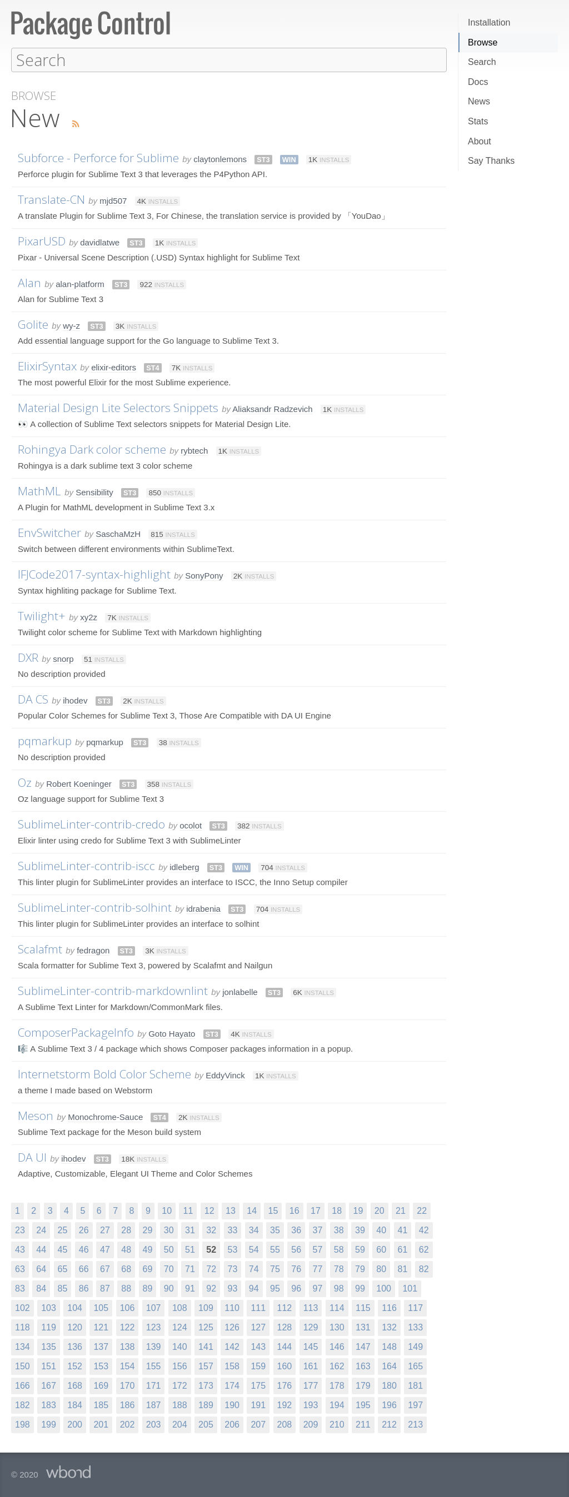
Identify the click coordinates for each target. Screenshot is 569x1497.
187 (153, 1404)
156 (179, 1365)
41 (403, 1229)
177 (310, 1385)
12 (209, 1210)
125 (205, 1327)
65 (63, 1268)
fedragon (93, 950)
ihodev (75, 700)
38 (339, 1229)
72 (211, 1268)
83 (20, 1288)
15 (273, 1210)
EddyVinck (225, 1074)
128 (284, 1327)
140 (179, 1346)
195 (363, 1404)
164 (389, 1365)
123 (153, 1327)
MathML (39, 490)
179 (363, 1385)
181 (415, 1385)
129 (310, 1327)
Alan (29, 282)
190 (231, 1404)
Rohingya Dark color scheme (92, 448)
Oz (25, 782)
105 (100, 1307)
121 (100, 1327)
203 (153, 1424)
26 (84, 1229)
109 (205, 1307)
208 (284, 1424)
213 (415, 1424)
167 (48, 1385)
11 (188, 1210)
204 (179, 1424)
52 (211, 1249)
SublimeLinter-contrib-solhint (95, 907)
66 (84, 1268)
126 (231, 1327)
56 (296, 1249)
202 (127, 1424)
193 (310, 1404)
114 (337, 1307)
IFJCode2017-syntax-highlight (94, 573)
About (479, 141)
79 (360, 1268)
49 (148, 1249)
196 (389, 1404)
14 (252, 1210)
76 (296, 1268)
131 (363, 1327)
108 (179, 1307)
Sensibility (94, 491)
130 (337, 1327)
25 (63, 1229)
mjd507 (113, 200)
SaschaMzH (118, 533)
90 (169, 1288)
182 (22, 1404)
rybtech (194, 450)
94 (254, 1288)
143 (258, 1346)
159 (258, 1365)
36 (296, 1229)
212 (389, 1424)
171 (153, 1385)
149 (415, 1346)
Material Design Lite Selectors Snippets (118, 407)
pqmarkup (45, 740)
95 (275, 1288)
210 (337, 1424)
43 (20, 1249)
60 (381, 1249)
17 (316, 1210)
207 (258, 1424)
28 (126, 1229)
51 (190, 1249)
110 (231, 1307)
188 (179, 1404)
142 (231, 1346)
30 (169, 1229)
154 (127, 1365)
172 (179, 1385)
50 (169, 1249)
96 (296, 1288)
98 (339, 1288)
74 (254, 1268)
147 (363, 1346)
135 (48, 1346)
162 (337, 1365)
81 (403, 1268)
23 (20, 1229)
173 (205, 1385)
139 (153, 1346)
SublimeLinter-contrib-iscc (86, 865)
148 (389, 1346)
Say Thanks (491, 160)
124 (179, 1327)
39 (360, 1229)
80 (381, 1268)
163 (363, 1365)
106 (127, 1307)
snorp (63, 658)
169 (100, 1385)
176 (284, 1385)
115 (363, 1307)
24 (41, 1229)
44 (41, 1249)
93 (233, 1288)
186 (127, 1404)
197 (415, 1404)
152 (74, 1365)
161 (310, 1365)
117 (415, 1307)
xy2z (88, 616)
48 (126, 1249)
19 (358, 1210)
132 (389, 1327)
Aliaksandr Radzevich (272, 408)
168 (74, 1385)
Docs (478, 82)
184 (74, 1404)
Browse (482, 42)
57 (318, 1249)
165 (415, 1365)
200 (74, 1424)
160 (284, 1365)
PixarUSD (42, 240)
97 (318, 1288)
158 (231, 1365)
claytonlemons (220, 158)
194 (337, 1404)
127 (258, 1327)
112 (284, 1307)
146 (337, 1346)
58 (339, 1249)
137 (100, 1346)
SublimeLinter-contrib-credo (91, 823)
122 (127, 1327)
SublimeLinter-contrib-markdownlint (113, 990)
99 (360, 1288)
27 (105, 1229)
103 (48, 1307)
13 (231, 1210)
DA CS (33, 698)
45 (63, 1249)
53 (233, 1249)
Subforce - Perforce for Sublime (98, 157)
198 (22, 1424)
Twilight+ (42, 615)
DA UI (32, 1156)
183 (48, 1404)
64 (41, 1268)
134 (22, 1346)
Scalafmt (40, 948)
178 (337, 1385)
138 (127, 1346)
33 (233, 1229)
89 (148, 1288)
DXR (28, 657)
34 (254, 1229)
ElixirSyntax (47, 365)
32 (211, 1229)
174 (231, 1385)
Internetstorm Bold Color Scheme (104, 1073)
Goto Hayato (171, 1033)
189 (205, 1404)
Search (482, 62)
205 (205, 1424)
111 (258, 1307)
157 (205, 1365)
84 (41, 1288)
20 (380, 1210)
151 (48, 1365)
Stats (478, 121)
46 (84, 1249)
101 (409, 1288)
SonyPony (204, 575)
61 (403, 1249)
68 (126, 1268)
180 (389, 1385)
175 (258, 1385)
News (479, 101)
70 (169, 1268)
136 (74, 1346)
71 (190, 1268)
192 (284, 1404)
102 (22, 1307)
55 (275, 1249)
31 (190, 1229)
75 (275, 1268)
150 (22, 1365)
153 (100, 1365)
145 (310, 1346)
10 (167, 1210)
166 (22, 1385)
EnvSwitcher (49, 532)
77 (318, 1268)
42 (424, 1229)
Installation (489, 22)
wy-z (71, 325)
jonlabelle (239, 991)
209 (310, 1424)
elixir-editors (113, 366)
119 (48, 1327)
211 (363, 1424)
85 (63, 1288)
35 (275, 1229)
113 (310, 1307)
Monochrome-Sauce (105, 1116)
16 (295, 1210)
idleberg (184, 866)
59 (360, 1249)
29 (148, 1229)
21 (401, 1210)
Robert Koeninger (79, 783)
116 (389, 1307)
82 (424, 1268)
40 (381, 1229)
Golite (33, 323)
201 (100, 1424)
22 (422, 1210)
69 (148, 1268)
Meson (35, 1115)
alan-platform (80, 283)
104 (74, 1307)
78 (339, 1268)
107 (153, 1307)
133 (415, 1327)
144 (284, 1346)
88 (126, 1288)
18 (337, 1210)
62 (424, 1249)
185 (100, 1404)
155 (153, 1365)
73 (233, 1268)
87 (105, 1288)
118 (22, 1327)
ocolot (190, 825)
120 (74, 1327)
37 (318, 1229)
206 (231, 1424)
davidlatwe (99, 242)
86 (84, 1288)
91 (190, 1288)
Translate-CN (51, 199)
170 (127, 1385)
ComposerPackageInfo (76, 1031)
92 (211, 1288)
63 (20, 1268)
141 (205, 1346)
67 (105, 1268)
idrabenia (203, 908)
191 (258, 1404)
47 (105, 1249)
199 (48, 1424)
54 (254, 1249)
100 (383, 1288)
